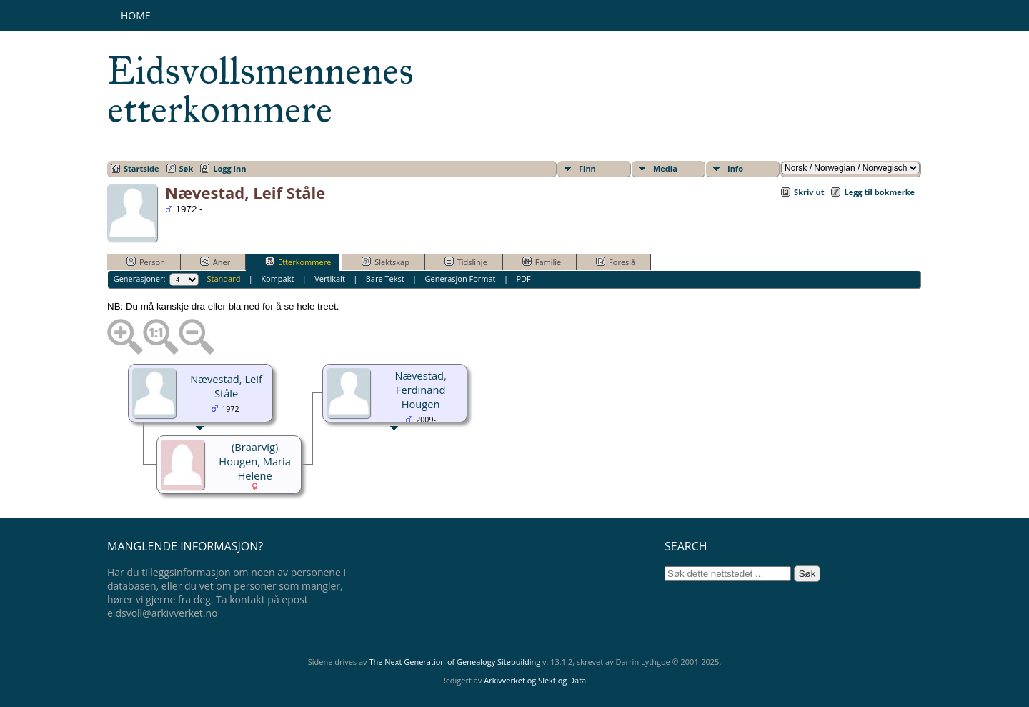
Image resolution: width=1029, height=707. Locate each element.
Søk (186, 168)
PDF (523, 278)
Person (145, 261)
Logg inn (229, 168)
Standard (224, 278)
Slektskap (385, 261)
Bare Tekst (385, 278)
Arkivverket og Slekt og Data (535, 680)
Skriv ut (809, 192)
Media (665, 168)
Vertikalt (329, 278)
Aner (215, 261)
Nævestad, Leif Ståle (226, 386)
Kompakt (277, 278)
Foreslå (615, 261)
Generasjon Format (460, 278)
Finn (587, 168)
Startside (141, 168)
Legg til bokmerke (879, 192)
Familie (541, 261)
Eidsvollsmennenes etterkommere (260, 90)
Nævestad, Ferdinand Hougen (420, 389)
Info (735, 168)
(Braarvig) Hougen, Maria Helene (255, 461)
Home (136, 15)
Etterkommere (298, 261)
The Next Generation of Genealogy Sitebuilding (454, 661)
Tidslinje (465, 261)
